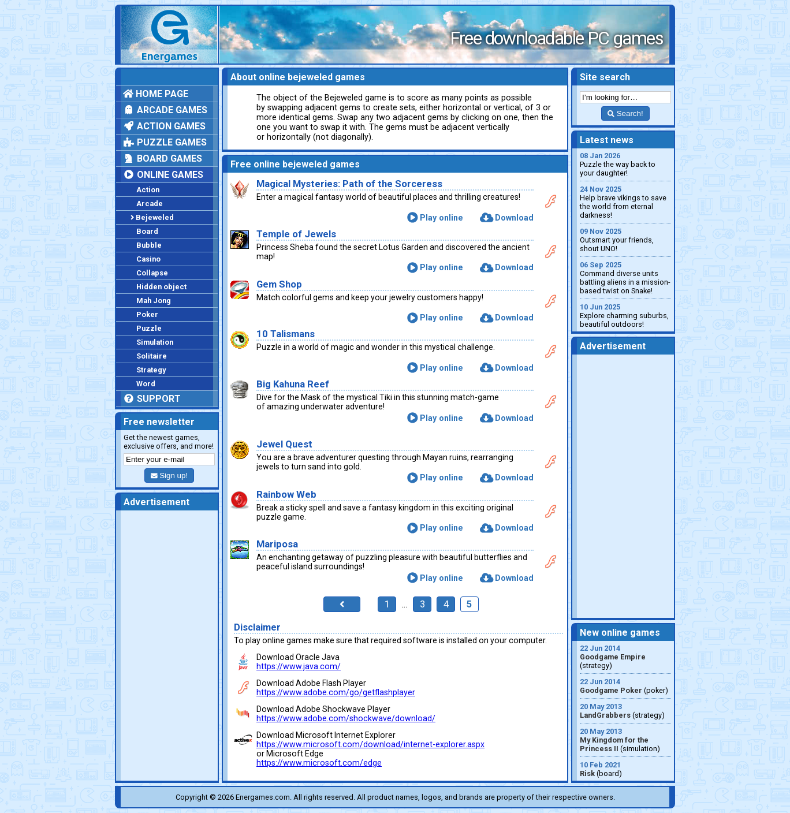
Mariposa (277, 544)
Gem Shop (279, 284)
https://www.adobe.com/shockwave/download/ (345, 718)
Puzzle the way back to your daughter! (625, 164)
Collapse (152, 272)
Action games (164, 126)
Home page (155, 93)
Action (147, 189)
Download (507, 217)
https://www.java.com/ (298, 666)
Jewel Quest (284, 444)
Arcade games (165, 110)
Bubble (149, 245)
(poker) (625, 686)
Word (145, 383)
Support (152, 398)
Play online (435, 217)
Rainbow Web (286, 494)
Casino (148, 259)
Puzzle (149, 328)
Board (147, 231)
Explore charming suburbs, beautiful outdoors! (625, 316)
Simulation (154, 342)
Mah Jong (153, 300)
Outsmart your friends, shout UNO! (625, 240)
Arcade (149, 203)
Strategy (151, 370)
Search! (625, 113)
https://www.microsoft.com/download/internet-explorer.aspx (370, 744)
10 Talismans (285, 334)
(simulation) (625, 740)
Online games (163, 174)
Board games (162, 158)
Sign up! (169, 475)
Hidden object (161, 286)
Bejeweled (152, 217)
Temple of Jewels (296, 234)
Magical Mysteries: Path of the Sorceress (349, 183)
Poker (147, 314)
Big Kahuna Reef (292, 384)
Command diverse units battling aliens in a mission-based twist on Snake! (625, 277)
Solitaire (151, 356)
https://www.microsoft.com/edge (319, 762)
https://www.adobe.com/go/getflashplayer (335, 692)
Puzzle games (165, 142)
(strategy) (625, 657)
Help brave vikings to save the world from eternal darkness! (625, 202)
